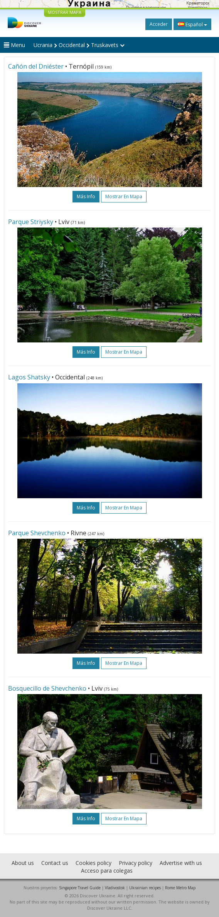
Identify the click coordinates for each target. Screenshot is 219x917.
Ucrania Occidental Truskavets (79, 45)
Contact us (54, 862)
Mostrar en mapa (123, 196)
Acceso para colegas (107, 870)
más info (86, 196)
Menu (14, 45)
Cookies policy (93, 862)
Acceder (159, 24)
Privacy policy (135, 862)
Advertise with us (181, 862)
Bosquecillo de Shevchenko (47, 688)
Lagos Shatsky (29, 377)
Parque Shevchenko (37, 533)
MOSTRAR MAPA (64, 12)
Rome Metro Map (180, 887)
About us (23, 862)
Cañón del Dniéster (36, 66)
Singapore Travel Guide (80, 887)
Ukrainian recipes (145, 887)
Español (192, 24)
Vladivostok (115, 887)
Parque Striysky (30, 221)
